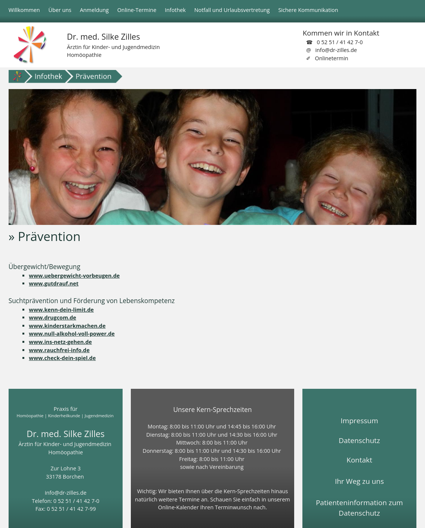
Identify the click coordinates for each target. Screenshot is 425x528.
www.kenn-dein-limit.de (61, 309)
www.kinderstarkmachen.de (67, 325)
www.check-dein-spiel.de (62, 357)
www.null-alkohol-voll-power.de (72, 333)
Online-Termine (137, 9)
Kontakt (359, 460)
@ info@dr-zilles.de (331, 50)
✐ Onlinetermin (327, 58)
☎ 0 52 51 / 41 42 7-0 (334, 42)
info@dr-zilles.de (66, 492)
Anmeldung (94, 9)
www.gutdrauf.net (53, 283)
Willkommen (24, 9)
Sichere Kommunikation (308, 9)
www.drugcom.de (52, 317)
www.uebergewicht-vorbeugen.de (74, 275)
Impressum (359, 420)
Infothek (175, 9)
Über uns (59, 9)
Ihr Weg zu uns (359, 481)
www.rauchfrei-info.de (59, 350)
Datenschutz (359, 440)
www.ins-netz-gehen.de (60, 341)
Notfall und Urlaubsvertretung (232, 9)
